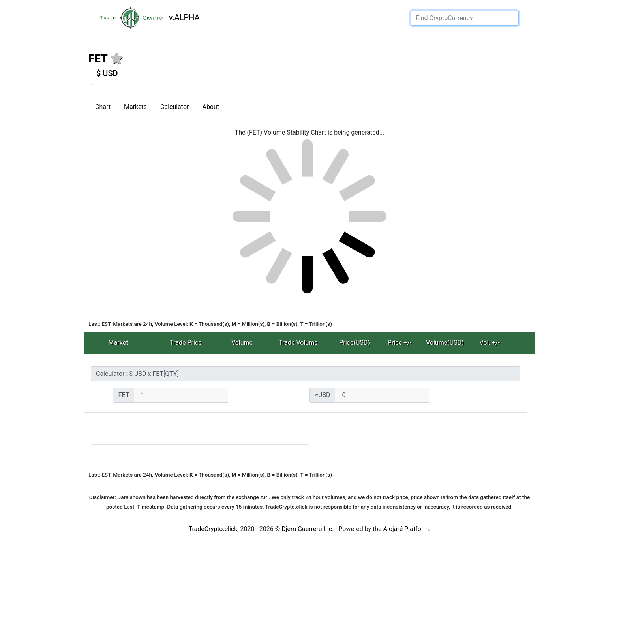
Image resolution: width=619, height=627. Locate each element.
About (210, 107)
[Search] (465, 18)
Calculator (174, 107)
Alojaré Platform (406, 529)
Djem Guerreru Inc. (307, 529)
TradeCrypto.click (212, 529)
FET (97, 58)
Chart (103, 107)
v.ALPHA (147, 18)
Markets (135, 107)
